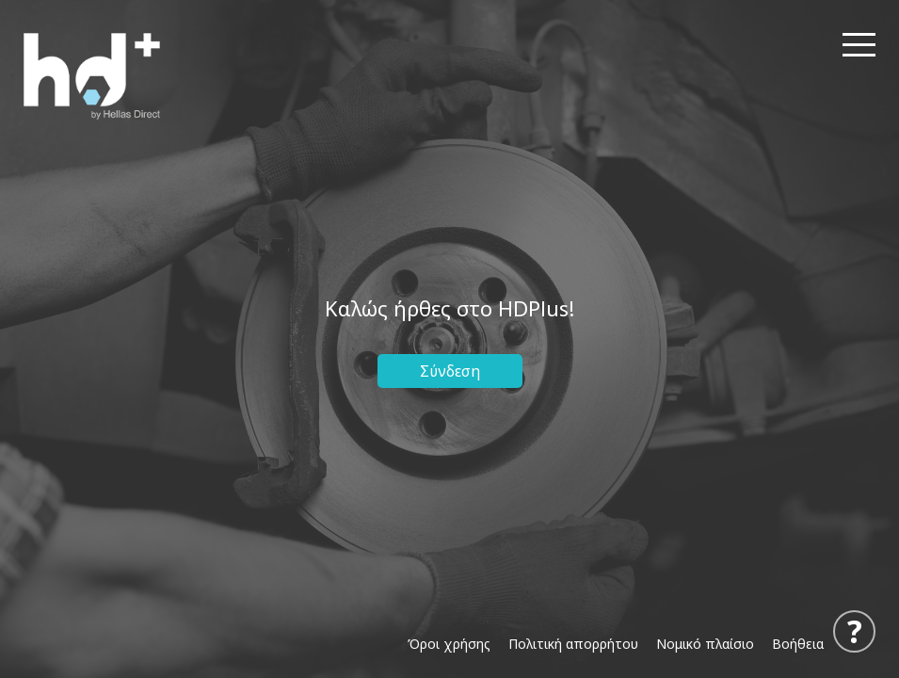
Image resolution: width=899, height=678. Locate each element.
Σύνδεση (450, 371)
